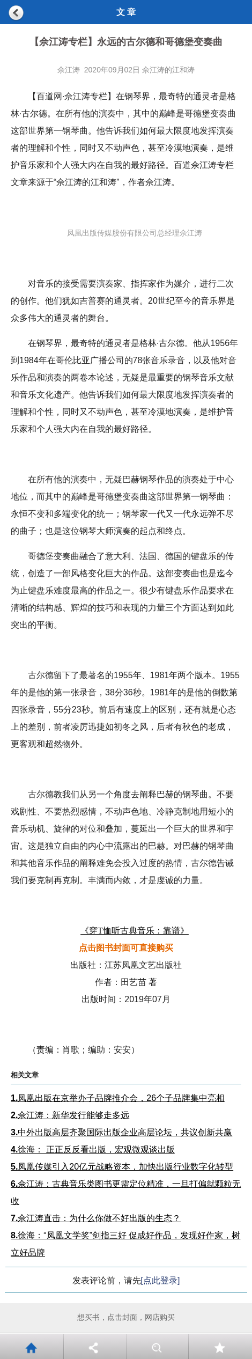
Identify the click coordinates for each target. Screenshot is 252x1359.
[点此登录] (160, 1280)
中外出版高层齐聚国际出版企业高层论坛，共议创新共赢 (121, 1132)
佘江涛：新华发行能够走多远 (70, 1115)
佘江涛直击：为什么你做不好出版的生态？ (96, 1218)
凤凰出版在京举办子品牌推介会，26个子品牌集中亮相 (118, 1098)
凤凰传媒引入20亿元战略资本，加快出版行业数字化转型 (122, 1166)
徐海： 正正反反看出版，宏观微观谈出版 (93, 1149)
